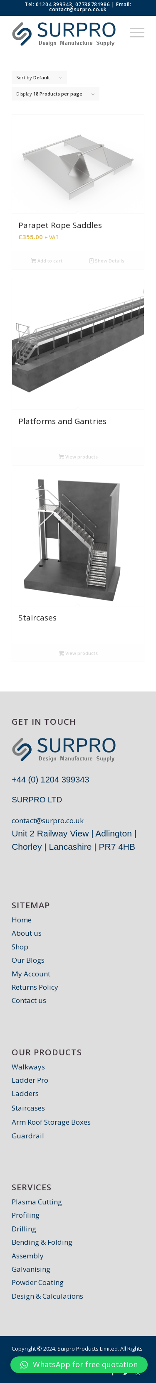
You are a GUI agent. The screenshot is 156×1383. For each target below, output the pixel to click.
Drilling (24, 1228)
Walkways (28, 1067)
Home (22, 919)
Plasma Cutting (37, 1201)
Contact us (29, 1000)
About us (27, 933)
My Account (31, 973)
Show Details (106, 261)
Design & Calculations (47, 1296)
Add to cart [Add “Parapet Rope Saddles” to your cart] (46, 261)
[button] (79, 1364)
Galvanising (31, 1269)
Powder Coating (38, 1282)
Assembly (28, 1255)
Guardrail (28, 1135)
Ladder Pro (30, 1080)
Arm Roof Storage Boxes (51, 1122)
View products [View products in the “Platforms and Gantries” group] (78, 457)
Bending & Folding (42, 1242)
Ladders (25, 1093)
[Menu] (132, 32)
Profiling (26, 1215)
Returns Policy (35, 987)
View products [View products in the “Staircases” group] (78, 653)
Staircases (28, 1108)
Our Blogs (28, 960)
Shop (20, 946)
